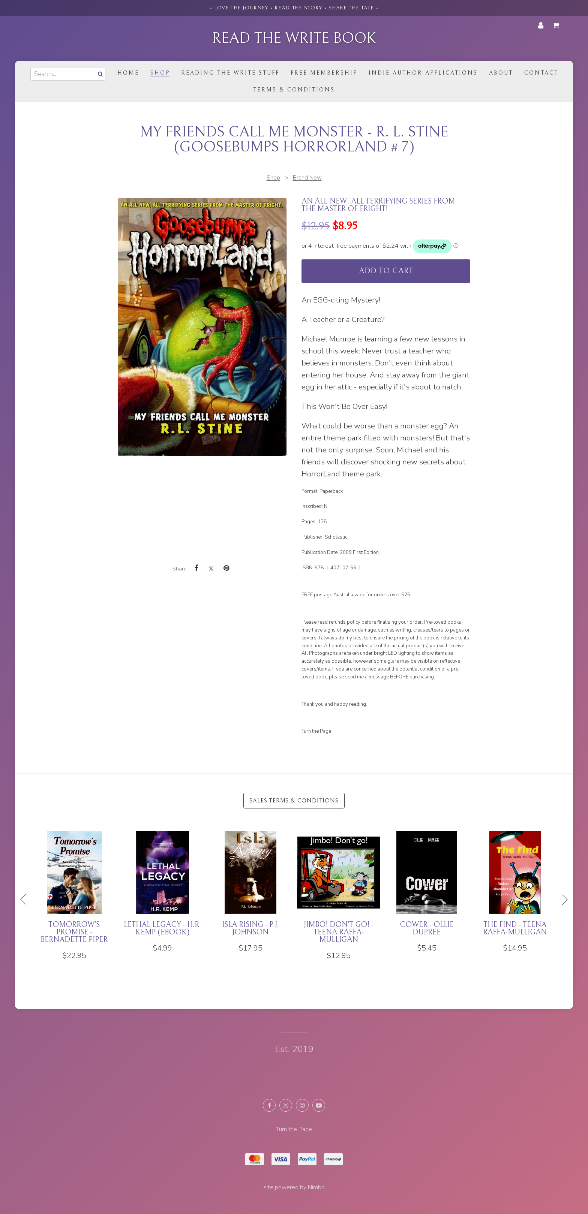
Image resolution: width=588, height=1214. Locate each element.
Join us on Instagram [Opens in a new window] (302, 1105)
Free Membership (324, 73)
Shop (160, 73)
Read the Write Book (294, 38)
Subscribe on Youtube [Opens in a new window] (318, 1105)
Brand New (307, 178)
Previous (26, 899)
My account (540, 25)
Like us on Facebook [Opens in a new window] (269, 1105)
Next (561, 899)
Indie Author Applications (423, 73)
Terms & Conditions (294, 90)
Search (99, 73)
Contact (541, 73)
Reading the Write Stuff (230, 73)
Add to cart (386, 271)
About (501, 73)
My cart (557, 25)
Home (128, 73)
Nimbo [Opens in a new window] (316, 1187)
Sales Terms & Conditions (293, 800)
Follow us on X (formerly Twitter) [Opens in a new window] (285, 1105)
